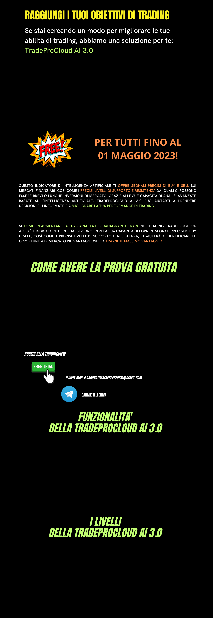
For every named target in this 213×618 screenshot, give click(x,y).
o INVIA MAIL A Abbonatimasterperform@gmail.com (104, 378)
